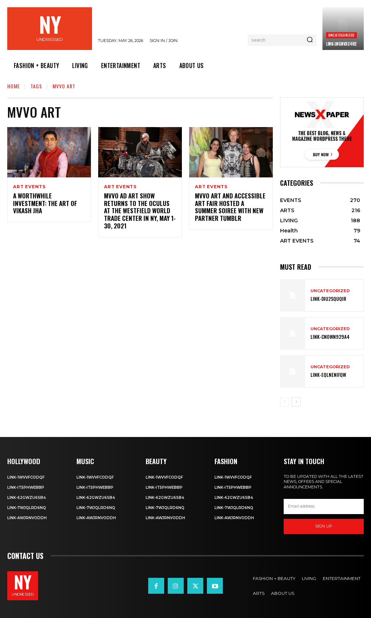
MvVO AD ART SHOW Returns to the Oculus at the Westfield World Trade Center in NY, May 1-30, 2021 (140, 207)
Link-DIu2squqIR (326, 299)
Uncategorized (341, 35)
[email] (324, 506)
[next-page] (296, 402)
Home (13, 86)
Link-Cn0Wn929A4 (328, 337)
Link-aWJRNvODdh (27, 517)
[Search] (310, 40)
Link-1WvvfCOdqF (26, 477)
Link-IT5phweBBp (25, 487)
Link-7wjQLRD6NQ (26, 507)
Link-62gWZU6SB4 (26, 497)
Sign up (323, 526)
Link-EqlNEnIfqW (326, 375)
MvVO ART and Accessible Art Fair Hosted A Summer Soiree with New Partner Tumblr (229, 207)
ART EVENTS (29, 187)
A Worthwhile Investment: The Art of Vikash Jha (47, 200)
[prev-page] (284, 402)
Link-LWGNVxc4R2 (341, 44)
